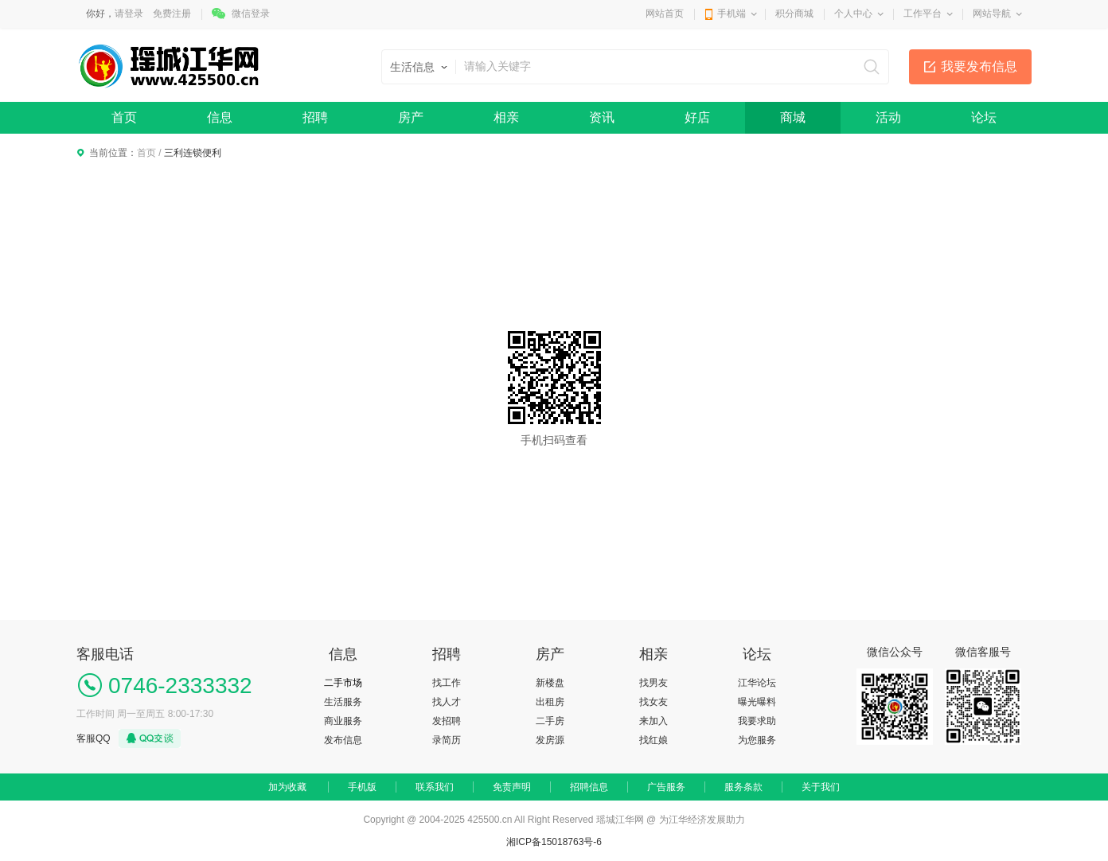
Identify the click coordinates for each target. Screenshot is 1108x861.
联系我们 (435, 787)
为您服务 (757, 740)
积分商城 (794, 13)
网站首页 (665, 13)
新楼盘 (550, 682)
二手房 (550, 721)
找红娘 (653, 740)
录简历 (446, 740)
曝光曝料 (757, 701)
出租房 (550, 701)
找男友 (653, 682)
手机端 (731, 13)
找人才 (446, 701)
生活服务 (343, 701)
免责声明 (512, 787)
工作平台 (922, 13)
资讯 (601, 117)
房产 (410, 117)
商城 (793, 117)
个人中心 (853, 13)
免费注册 (172, 13)
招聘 (315, 117)
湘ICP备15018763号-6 (554, 841)
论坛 (984, 117)
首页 (124, 117)
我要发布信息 (979, 66)
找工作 (446, 682)
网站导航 (992, 13)
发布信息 (343, 740)
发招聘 (446, 721)
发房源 (550, 740)
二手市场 (343, 682)
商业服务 (343, 721)
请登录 (129, 13)
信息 (219, 117)
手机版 (362, 787)
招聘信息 (589, 787)
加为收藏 (287, 787)
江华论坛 (757, 682)
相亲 (506, 117)
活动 (888, 117)
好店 (697, 117)
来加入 (653, 721)
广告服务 (666, 787)
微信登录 (251, 13)
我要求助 (757, 721)
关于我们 (821, 787)
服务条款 (743, 787)
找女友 (653, 701)
